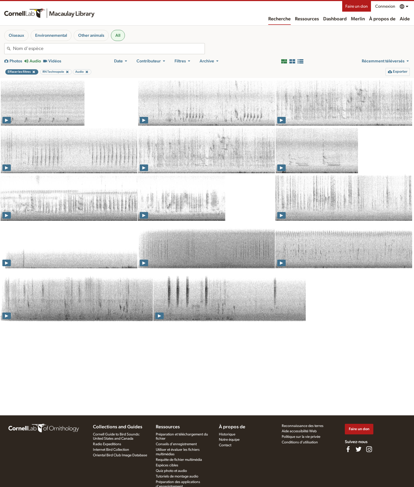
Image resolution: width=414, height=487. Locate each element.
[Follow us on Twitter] (358, 449)
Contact (225, 445)
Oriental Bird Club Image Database (120, 455)
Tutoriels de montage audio (177, 476)
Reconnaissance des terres (302, 426)
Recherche (279, 19)
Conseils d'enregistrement (176, 444)
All (117, 35)
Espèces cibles (167, 465)
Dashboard (335, 19)
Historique (227, 434)
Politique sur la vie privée (301, 437)
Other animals (91, 35)
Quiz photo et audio (171, 471)
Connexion (385, 6)
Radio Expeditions (107, 444)
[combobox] (109, 48)
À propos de (382, 19)
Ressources (307, 19)
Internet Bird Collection (111, 450)
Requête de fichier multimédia (179, 460)
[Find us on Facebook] (348, 449)
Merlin (358, 19)
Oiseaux (16, 35)
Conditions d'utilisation (300, 442)
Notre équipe (229, 440)
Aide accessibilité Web (299, 431)
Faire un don (356, 6)
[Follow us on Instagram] (369, 449)
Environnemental (51, 35)
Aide (405, 19)
